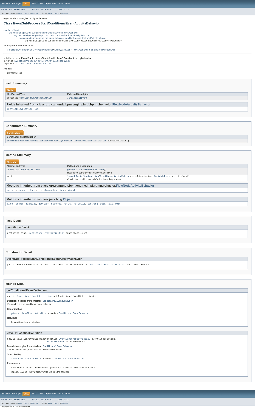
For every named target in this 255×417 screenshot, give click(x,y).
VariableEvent (162, 179)
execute (22, 193)
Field (20, 13)
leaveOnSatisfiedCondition (83, 179)
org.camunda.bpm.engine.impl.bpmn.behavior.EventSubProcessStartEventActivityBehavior (62, 38)
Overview (5, 3)
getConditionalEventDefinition (85, 172)
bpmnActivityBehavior (19, 111)
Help (67, 3)
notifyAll (79, 207)
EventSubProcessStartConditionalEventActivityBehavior (39, 143)
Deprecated (50, 3)
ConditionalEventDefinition (35, 99)
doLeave (11, 193)
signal (71, 193)
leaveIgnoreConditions (52, 193)
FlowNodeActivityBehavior (131, 106)
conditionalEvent (77, 99)
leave (33, 193)
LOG (36, 111)
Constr (27, 13)
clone (10, 207)
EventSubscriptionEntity (114, 179)
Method (34, 13)
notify (67, 207)
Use (34, 3)
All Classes (63, 9)
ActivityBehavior (80, 50)
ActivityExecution (62, 50)
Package (16, 3)
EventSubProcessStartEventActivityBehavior (42, 61)
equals (20, 207)
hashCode (56, 207)
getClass (44, 207)
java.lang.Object (11, 30)
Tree (40, 3)
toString (93, 207)
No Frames (46, 9)
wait (102, 207)
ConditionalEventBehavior (19, 50)
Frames (35, 9)
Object (67, 202)
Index (60, 3)
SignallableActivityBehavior (102, 50)
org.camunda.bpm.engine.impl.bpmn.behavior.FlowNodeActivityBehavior (43, 33)
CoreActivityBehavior (43, 50)
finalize (31, 207)
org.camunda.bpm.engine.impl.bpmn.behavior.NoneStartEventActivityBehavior (51, 35)
